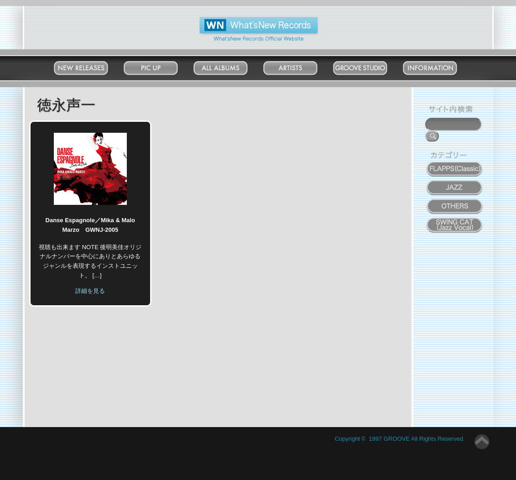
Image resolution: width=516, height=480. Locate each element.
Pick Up (160, 66)
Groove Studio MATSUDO (369, 69)
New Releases (90, 66)
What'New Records (244, 20)
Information (439, 66)
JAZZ (455, 182)
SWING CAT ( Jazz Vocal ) (454, 223)
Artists (299, 66)
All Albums (229, 66)
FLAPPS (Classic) (455, 164)
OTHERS (455, 201)
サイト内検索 (452, 110)
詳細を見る (90, 290)
